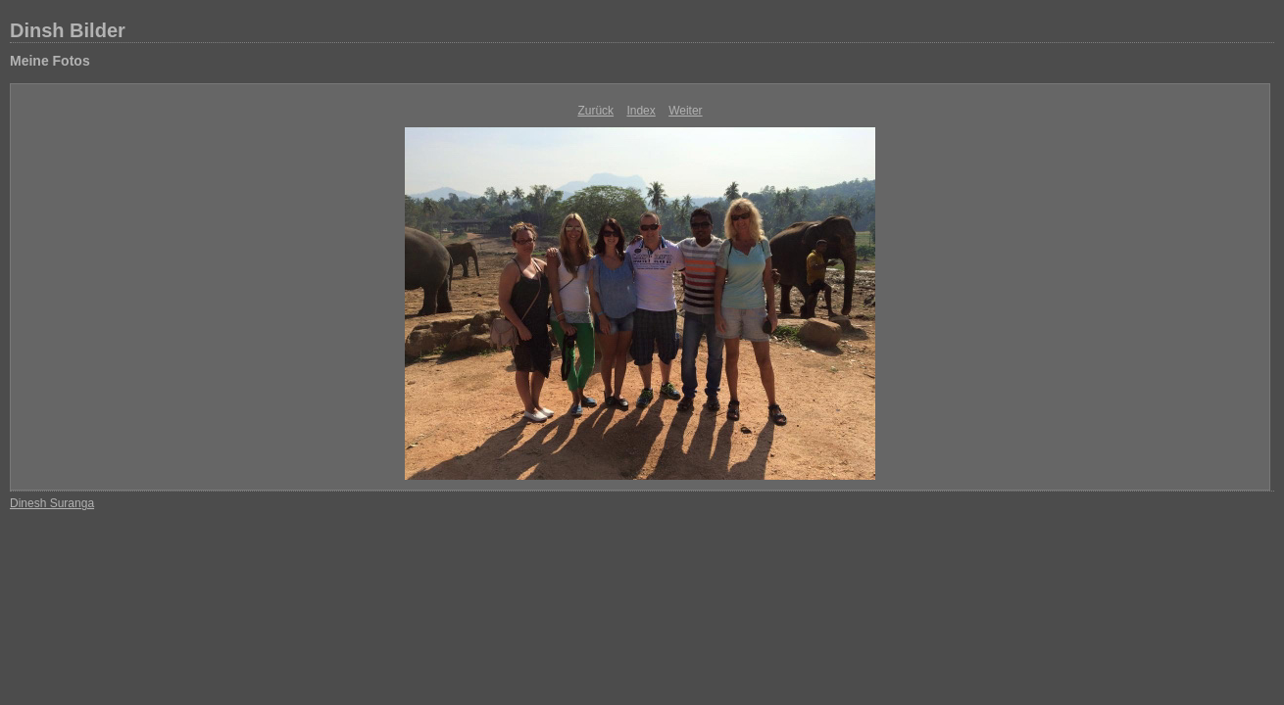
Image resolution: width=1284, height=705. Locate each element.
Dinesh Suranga (52, 503)
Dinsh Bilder (67, 30)
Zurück (595, 111)
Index (640, 111)
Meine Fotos (50, 61)
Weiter (685, 111)
